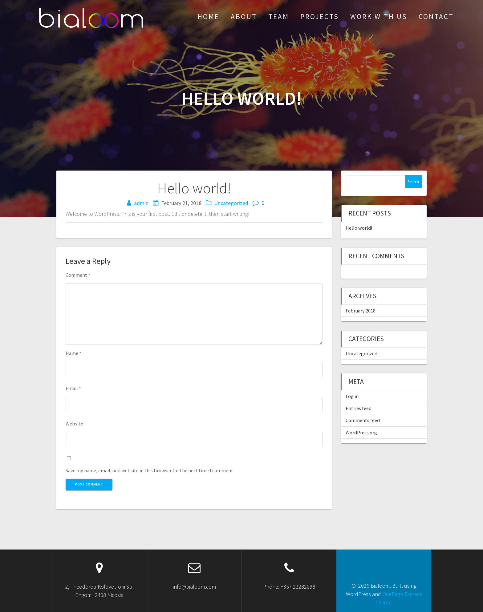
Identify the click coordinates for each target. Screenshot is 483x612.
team (278, 16)
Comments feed (363, 420)
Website (74, 424)
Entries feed (358, 408)
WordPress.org (361, 432)
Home (208, 16)
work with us (378, 16)
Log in (352, 396)
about (244, 16)
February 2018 (360, 311)
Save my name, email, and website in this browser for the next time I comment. (150, 470)
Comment (78, 275)
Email (73, 388)
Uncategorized (231, 203)
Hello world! (359, 228)
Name (73, 353)
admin (141, 203)
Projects (319, 16)
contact (436, 16)
